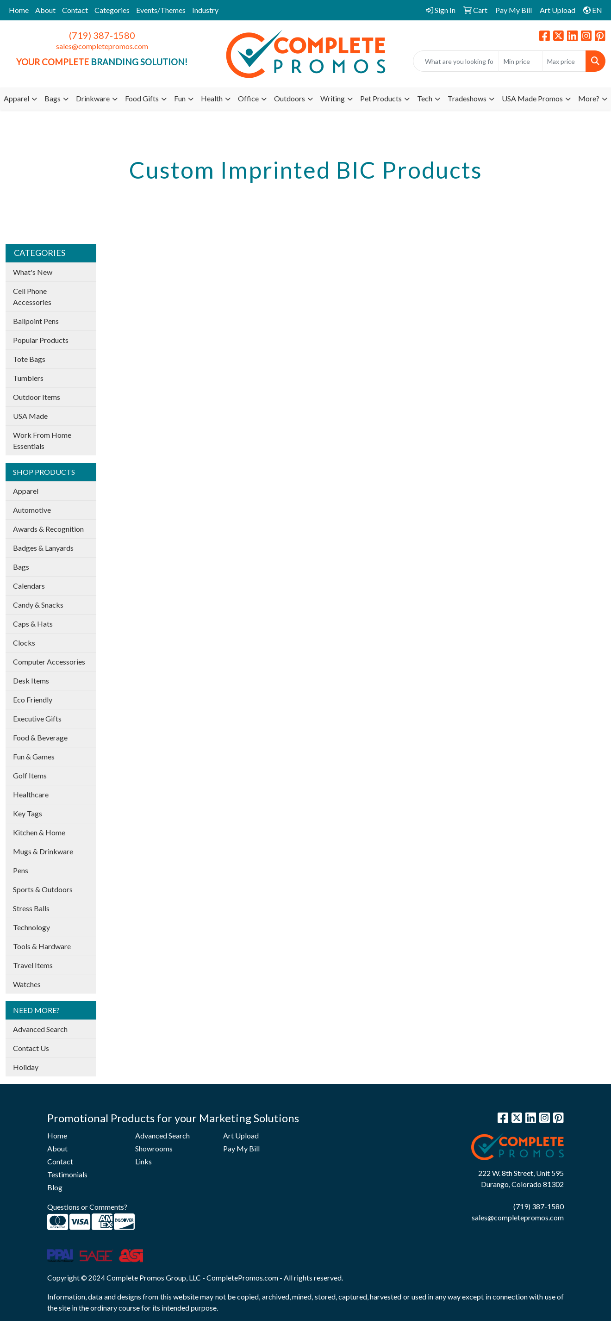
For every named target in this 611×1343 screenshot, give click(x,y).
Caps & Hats (33, 623)
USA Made (30, 415)
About (45, 10)
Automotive (32, 509)
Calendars (29, 585)
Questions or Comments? (87, 1206)
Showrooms (154, 1148)
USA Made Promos (532, 98)
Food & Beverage (40, 737)
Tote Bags (29, 358)
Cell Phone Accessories (32, 296)
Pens (20, 870)
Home (19, 10)
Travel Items (33, 965)
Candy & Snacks (38, 604)
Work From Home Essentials (42, 440)
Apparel (25, 490)
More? (588, 98)
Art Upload (241, 1135)
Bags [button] (52, 98)
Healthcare (31, 794)
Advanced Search (40, 1029)
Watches (27, 984)
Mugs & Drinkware (43, 851)
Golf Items (30, 775)
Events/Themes (161, 10)
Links (143, 1161)
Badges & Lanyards (43, 547)
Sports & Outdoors (43, 889)
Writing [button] (332, 98)
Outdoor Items (36, 396)
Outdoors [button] (289, 98)
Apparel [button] (16, 98)
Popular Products (41, 340)
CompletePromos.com (242, 1277)
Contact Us (31, 1048)
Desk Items (31, 680)
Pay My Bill (241, 1148)
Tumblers (28, 377)
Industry (205, 10)
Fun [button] (180, 98)
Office (248, 98)
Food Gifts (142, 98)
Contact (75, 10)
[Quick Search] (456, 61)
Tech (424, 98)
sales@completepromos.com (102, 46)
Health (212, 98)
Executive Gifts (37, 718)
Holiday (25, 1067)
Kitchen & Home (39, 832)
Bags (21, 566)
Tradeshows (467, 98)
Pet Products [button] (381, 98)
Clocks (24, 642)
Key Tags (27, 813)
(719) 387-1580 (102, 35)
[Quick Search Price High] (564, 61)
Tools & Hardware (42, 946)
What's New (32, 271)
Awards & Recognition (48, 528)
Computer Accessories (49, 661)
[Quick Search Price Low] (520, 61)
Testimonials (67, 1174)
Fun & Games (34, 756)
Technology (31, 927)
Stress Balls (31, 908)
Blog (54, 1187)
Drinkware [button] (93, 98)
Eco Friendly (32, 699)
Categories (112, 10)
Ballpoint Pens (36, 321)
